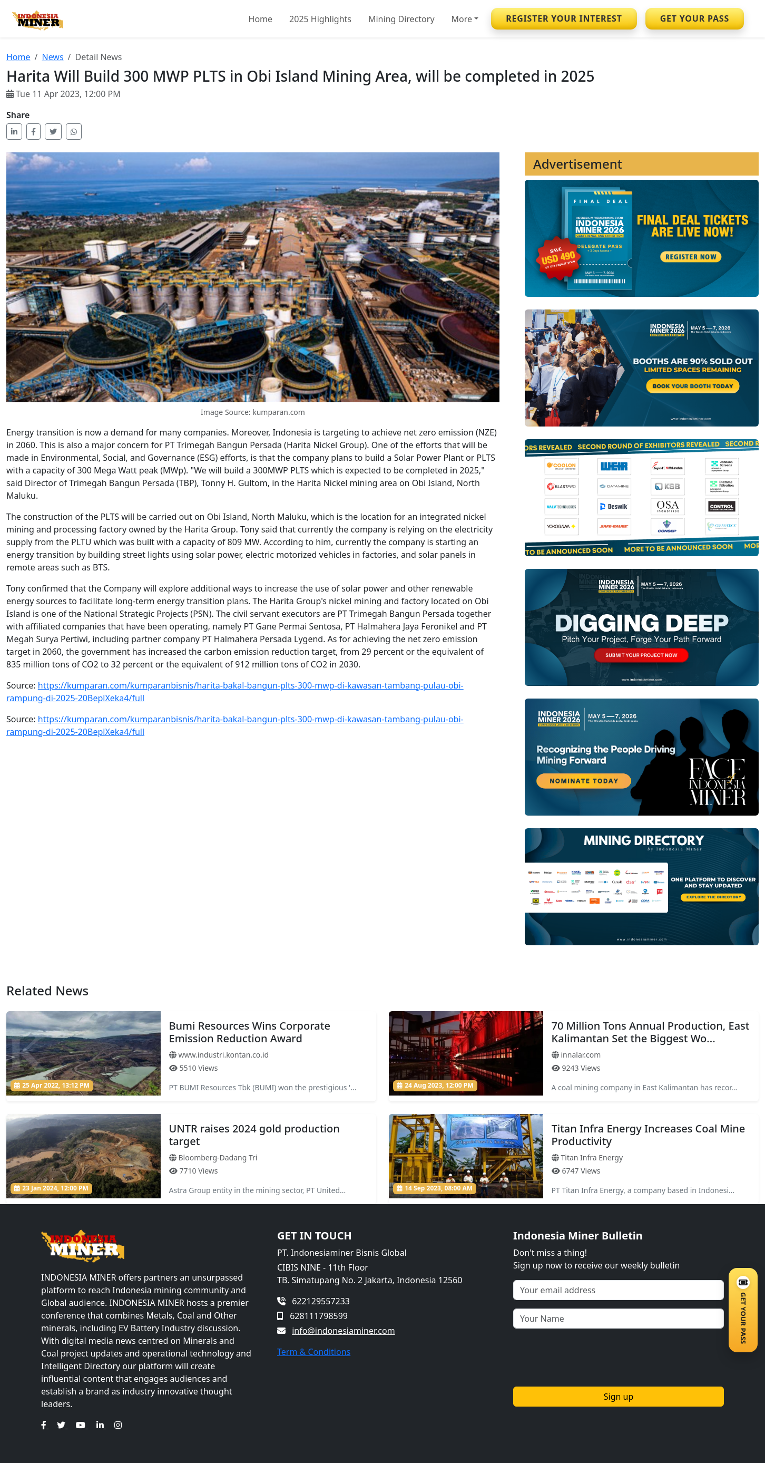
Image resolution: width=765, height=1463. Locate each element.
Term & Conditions (313, 1352)
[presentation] (593, 1357)
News (52, 57)
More (462, 19)
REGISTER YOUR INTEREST (564, 18)
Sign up (619, 1396)
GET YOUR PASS (694, 18)
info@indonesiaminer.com (343, 1330)
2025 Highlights (320, 19)
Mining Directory (401, 19)
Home (261, 19)
